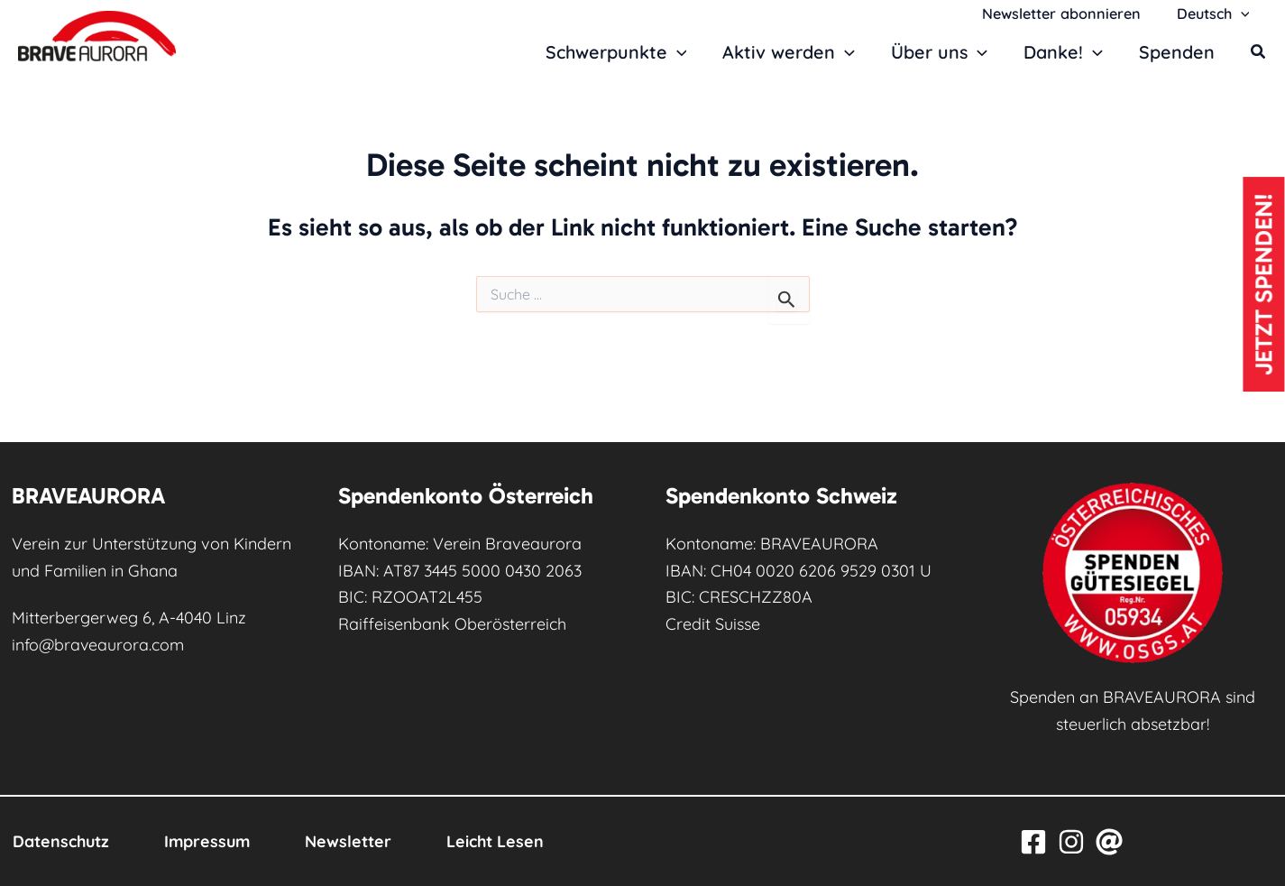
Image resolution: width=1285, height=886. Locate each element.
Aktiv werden (790, 52)
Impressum (211, 841)
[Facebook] (1033, 841)
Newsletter (355, 841)
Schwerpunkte (617, 52)
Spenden (1177, 52)
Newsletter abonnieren (1071, 14)
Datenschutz (61, 841)
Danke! (1064, 52)
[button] (1244, 13)
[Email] (1109, 841)
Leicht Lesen (504, 841)
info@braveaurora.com (99, 644)
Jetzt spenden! (1263, 287)
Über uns (940, 52)
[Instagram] (1071, 841)
